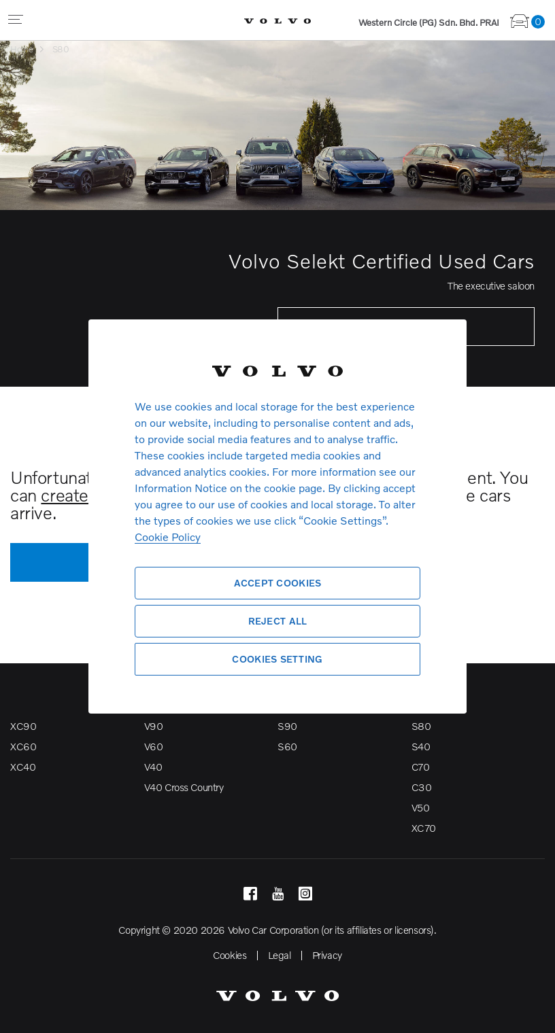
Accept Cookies (278, 583)
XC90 (23, 726)
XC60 (23, 746)
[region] (277, 516)
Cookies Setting (277, 659)
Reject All (277, 621)
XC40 (22, 766)
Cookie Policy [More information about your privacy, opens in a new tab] (168, 536)
